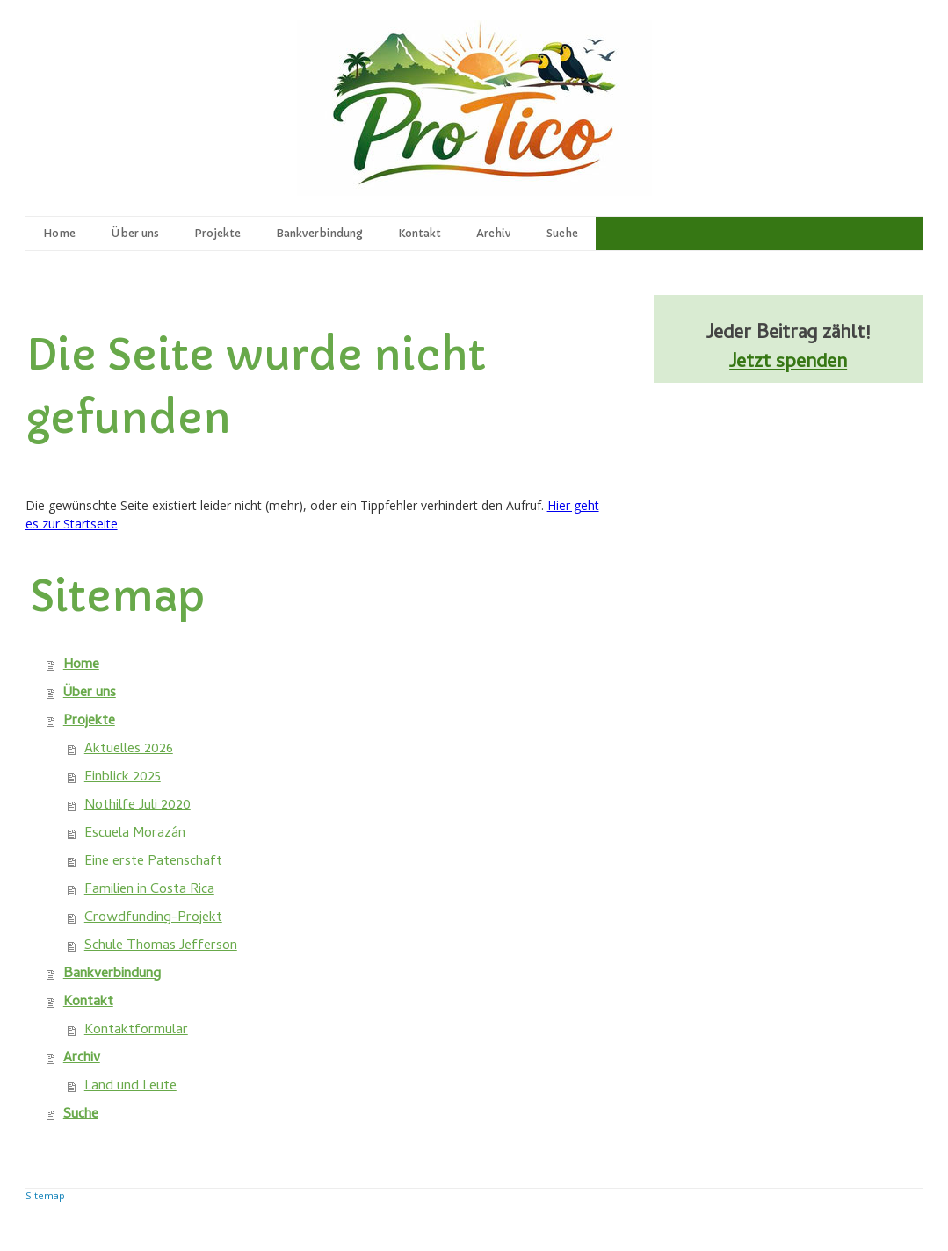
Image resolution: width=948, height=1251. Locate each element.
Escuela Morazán (134, 834)
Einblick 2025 (122, 777)
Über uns (135, 233)
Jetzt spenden (788, 363)
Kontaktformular (136, 1030)
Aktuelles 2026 (128, 749)
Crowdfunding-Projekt (153, 918)
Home (59, 233)
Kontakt (419, 233)
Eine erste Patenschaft (153, 862)
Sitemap (45, 1195)
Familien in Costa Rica (149, 890)
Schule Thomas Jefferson (160, 946)
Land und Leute (130, 1086)
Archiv (493, 233)
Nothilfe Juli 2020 (137, 805)
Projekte (217, 233)
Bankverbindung (319, 233)
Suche (562, 233)
